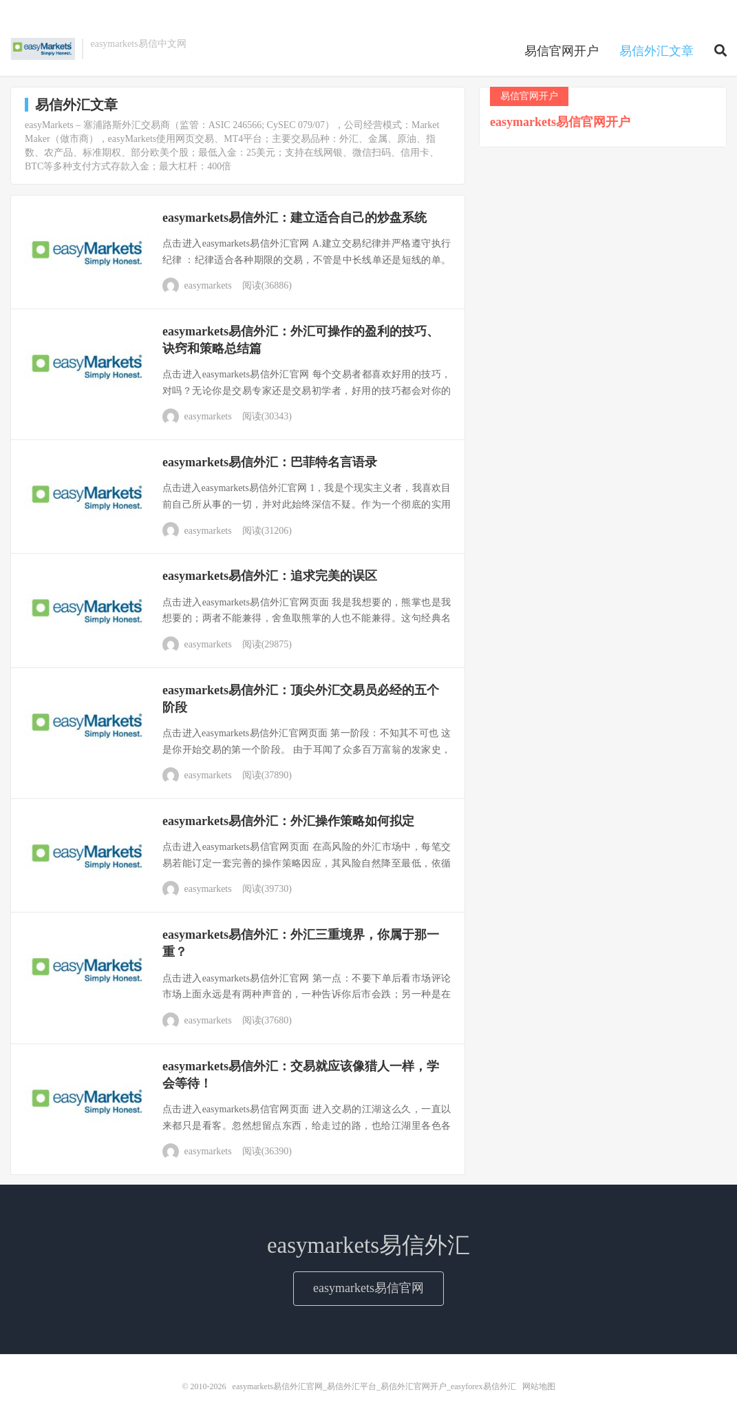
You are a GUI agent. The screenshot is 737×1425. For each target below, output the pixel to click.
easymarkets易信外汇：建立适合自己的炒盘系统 (294, 218)
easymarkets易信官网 (368, 1288)
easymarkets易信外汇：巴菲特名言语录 (269, 462)
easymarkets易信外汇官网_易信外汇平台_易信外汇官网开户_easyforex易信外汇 (42, 49)
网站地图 (538, 1386)
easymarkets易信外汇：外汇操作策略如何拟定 (288, 821)
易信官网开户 (561, 51)
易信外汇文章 (656, 51)
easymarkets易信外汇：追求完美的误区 (269, 576)
